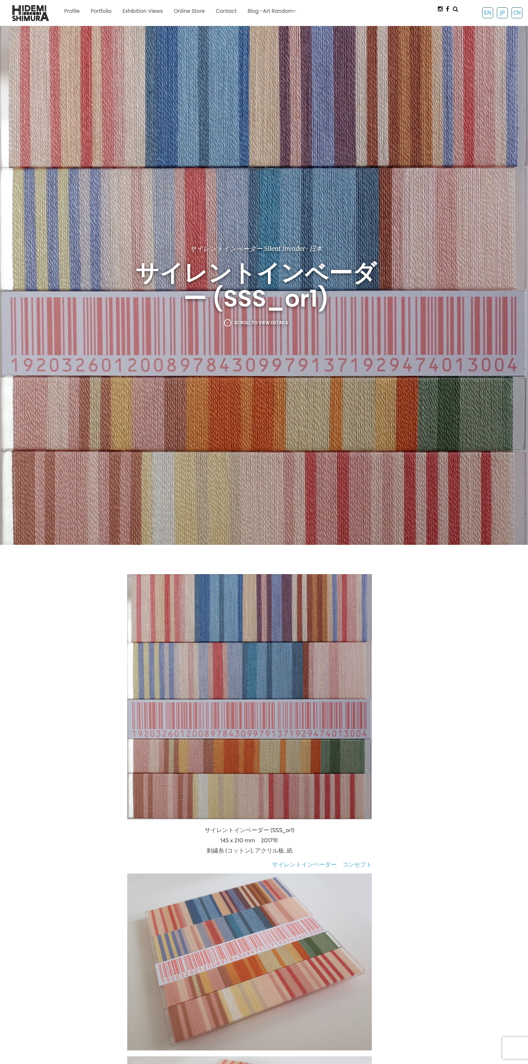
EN (487, 12)
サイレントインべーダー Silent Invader (247, 248)
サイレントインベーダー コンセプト (322, 864)
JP (502, 12)
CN (517, 12)
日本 (315, 248)
